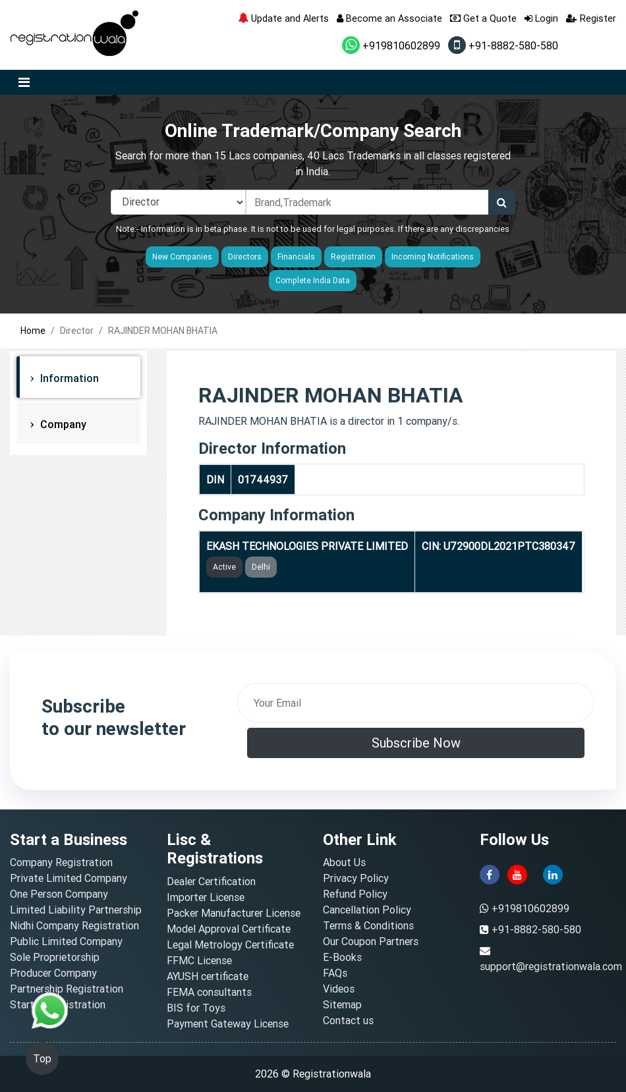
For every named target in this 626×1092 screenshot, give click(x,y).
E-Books (342, 957)
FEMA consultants (209, 991)
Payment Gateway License (228, 1023)
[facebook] (489, 874)
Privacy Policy (356, 878)
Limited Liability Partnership (76, 909)
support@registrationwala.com (551, 966)
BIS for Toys (196, 1007)
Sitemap (342, 1004)
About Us (344, 862)
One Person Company (59, 893)
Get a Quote (483, 18)
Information (68, 378)
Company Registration (61, 862)
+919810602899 (391, 45)
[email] (415, 703)
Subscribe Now (416, 742)
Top (42, 1058)
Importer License (205, 897)
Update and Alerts (283, 18)
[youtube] (517, 874)
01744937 (263, 479)
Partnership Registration (66, 988)
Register (591, 18)
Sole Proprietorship (55, 957)
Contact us (348, 1020)
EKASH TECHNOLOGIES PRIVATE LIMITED (307, 546)
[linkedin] (553, 874)
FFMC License (199, 960)
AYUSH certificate (207, 976)
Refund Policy (355, 893)
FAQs (335, 972)
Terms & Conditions (368, 925)
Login (541, 18)
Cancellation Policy (367, 909)
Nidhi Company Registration (74, 925)
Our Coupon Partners (370, 941)
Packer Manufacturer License (233, 912)
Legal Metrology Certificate (230, 944)
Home (32, 331)
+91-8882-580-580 (503, 45)
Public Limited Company (66, 941)
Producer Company (53, 972)
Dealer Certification (211, 881)
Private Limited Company (68, 878)
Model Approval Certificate (229, 928)
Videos (339, 988)
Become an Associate (389, 18)
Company (62, 424)
